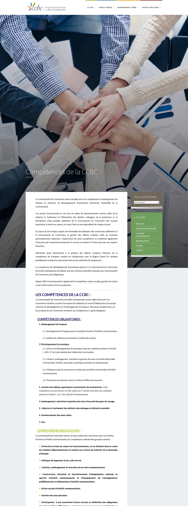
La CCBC (90, 7)
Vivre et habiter (105, 7)
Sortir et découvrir (150, 7)
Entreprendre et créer (127, 7)
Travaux (139, 245)
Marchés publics (142, 241)
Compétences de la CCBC (146, 228)
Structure (140, 223)
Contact (139, 250)
